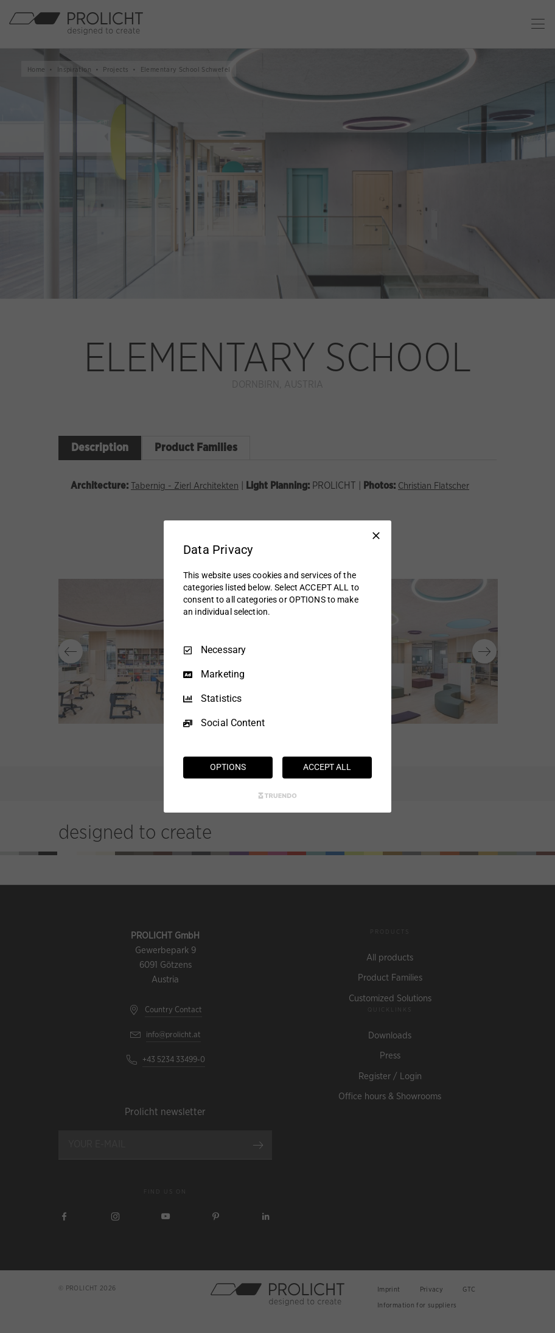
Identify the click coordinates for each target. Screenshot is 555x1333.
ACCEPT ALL (327, 767)
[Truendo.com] (277, 795)
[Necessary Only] (376, 535)
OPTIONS (227, 767)
